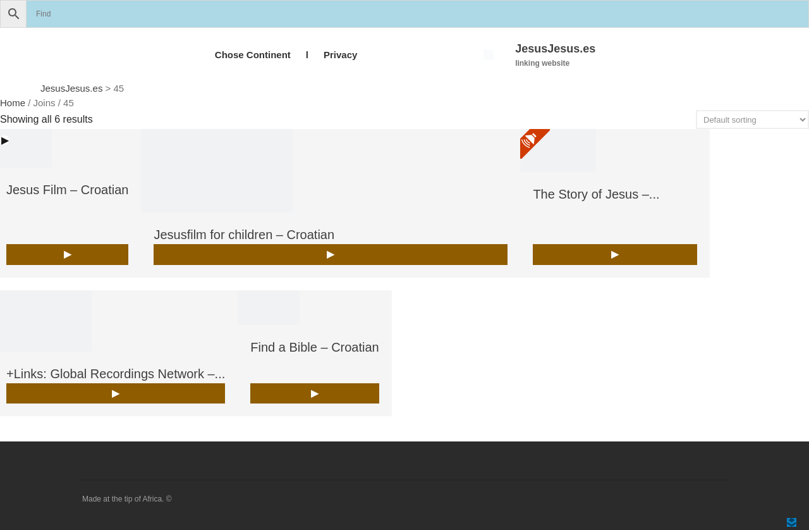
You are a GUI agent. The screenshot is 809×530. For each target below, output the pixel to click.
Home (12, 102)
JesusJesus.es (555, 48)
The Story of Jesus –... (596, 194)
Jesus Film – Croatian (67, 190)
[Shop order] (752, 119)
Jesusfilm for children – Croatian (244, 235)
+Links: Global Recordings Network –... (115, 374)
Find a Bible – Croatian (314, 347)
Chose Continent (253, 54)
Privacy (340, 54)
